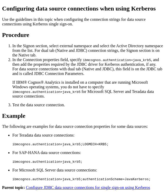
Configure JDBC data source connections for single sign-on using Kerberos (88, 187)
